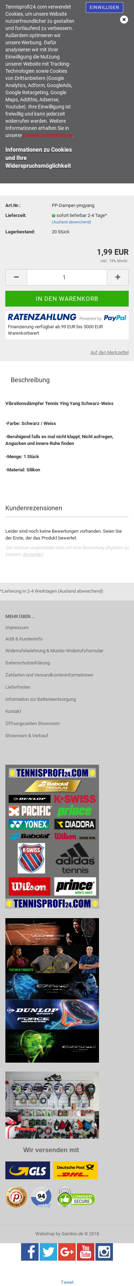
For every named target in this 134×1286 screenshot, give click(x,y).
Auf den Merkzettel (109, 352)
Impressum (17, 627)
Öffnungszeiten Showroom (32, 723)
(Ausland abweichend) (71, 222)
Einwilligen (104, 7)
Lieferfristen (17, 687)
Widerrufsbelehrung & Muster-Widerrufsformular (54, 650)
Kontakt (13, 711)
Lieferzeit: (15, 215)
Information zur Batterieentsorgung (40, 699)
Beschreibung (30, 380)
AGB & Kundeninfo (24, 639)
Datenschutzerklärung (27, 662)
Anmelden (33, 554)
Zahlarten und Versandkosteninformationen (49, 675)
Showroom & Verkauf (26, 735)
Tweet (67, 1282)
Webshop (45, 1233)
